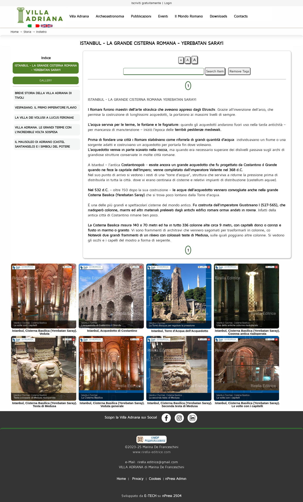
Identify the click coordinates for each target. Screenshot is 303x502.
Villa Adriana (79, 16)
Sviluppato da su (151, 496)
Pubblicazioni (141, 16)
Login (168, 3)
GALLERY (45, 80)
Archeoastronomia (110, 16)
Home (15, 31)
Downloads (218, 16)
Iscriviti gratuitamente (146, 3)
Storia (27, 31)
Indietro (42, 31)
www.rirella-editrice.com (152, 452)
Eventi (163, 16)
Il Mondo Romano (189, 16)
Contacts (240, 16)
